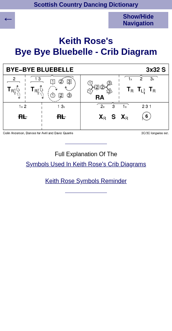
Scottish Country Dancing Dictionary (86, 4)
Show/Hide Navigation (138, 19)
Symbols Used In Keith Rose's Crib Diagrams (86, 164)
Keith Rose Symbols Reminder (86, 181)
